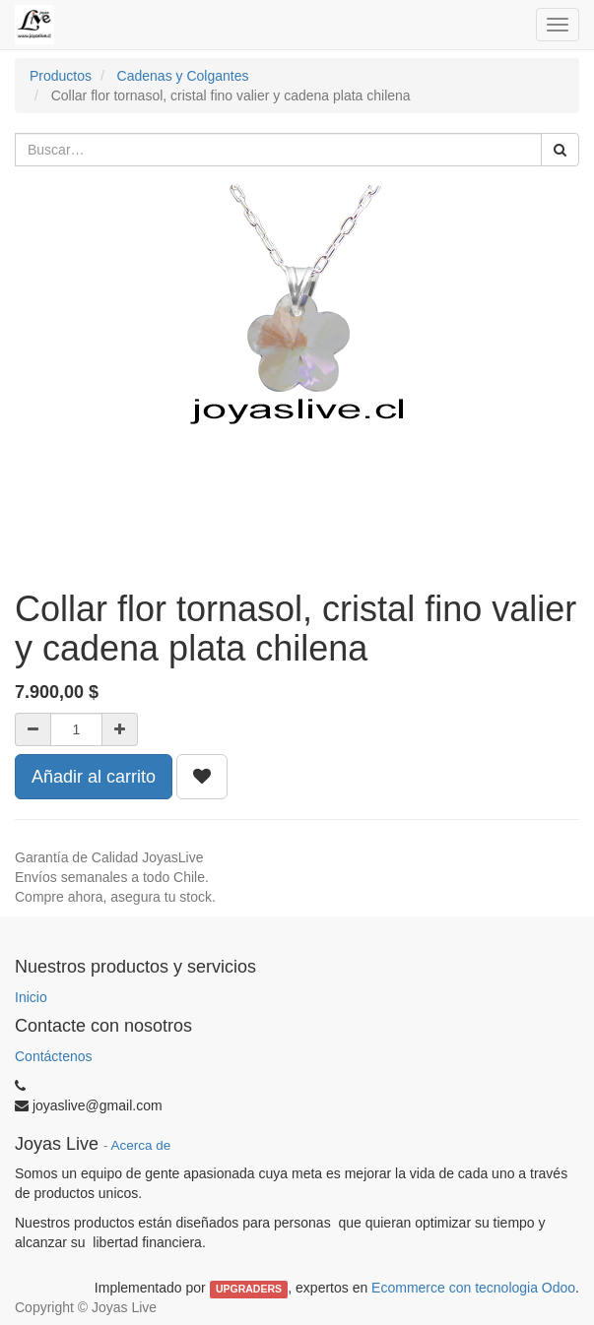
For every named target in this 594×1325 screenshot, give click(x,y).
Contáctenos (54, 1056)
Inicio (31, 997)
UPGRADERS (249, 1288)
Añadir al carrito (94, 777)
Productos (61, 76)
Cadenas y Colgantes (183, 76)
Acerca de (141, 1145)
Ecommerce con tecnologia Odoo (473, 1287)
